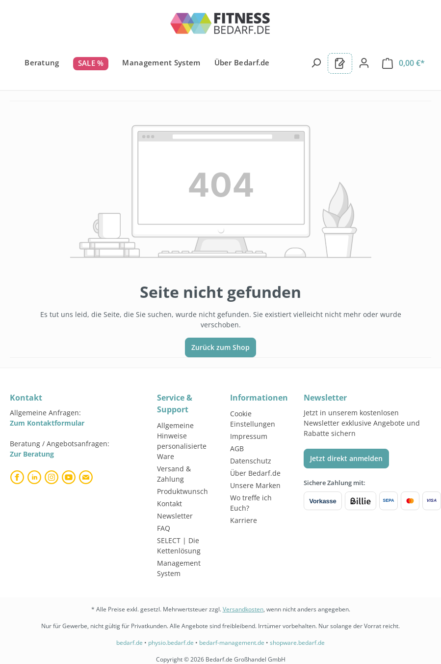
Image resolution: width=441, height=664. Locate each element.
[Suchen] (316, 63)
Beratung (42, 62)
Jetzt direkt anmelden (346, 458)
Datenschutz (250, 460)
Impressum (248, 436)
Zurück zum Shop (220, 347)
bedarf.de (129, 642)
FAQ (163, 528)
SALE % (91, 63)
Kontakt (169, 503)
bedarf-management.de (231, 642)
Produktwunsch (182, 491)
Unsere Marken (255, 485)
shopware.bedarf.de (297, 642)
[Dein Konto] (364, 63)
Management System (161, 62)
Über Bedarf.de (242, 62)
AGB (237, 448)
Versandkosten (243, 609)
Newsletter (175, 515)
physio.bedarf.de (171, 642)
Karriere (243, 520)
